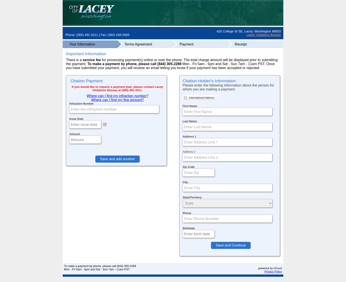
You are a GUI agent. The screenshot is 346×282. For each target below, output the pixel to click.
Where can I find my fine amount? (117, 100)
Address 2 (189, 151)
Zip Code (189, 167)
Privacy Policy (273, 271)
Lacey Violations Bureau (263, 35)
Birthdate (189, 228)
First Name (190, 106)
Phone (187, 213)
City (185, 182)
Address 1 (189, 136)
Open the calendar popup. (104, 124)
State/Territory (192, 197)
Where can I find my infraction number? (117, 96)
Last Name (190, 121)
